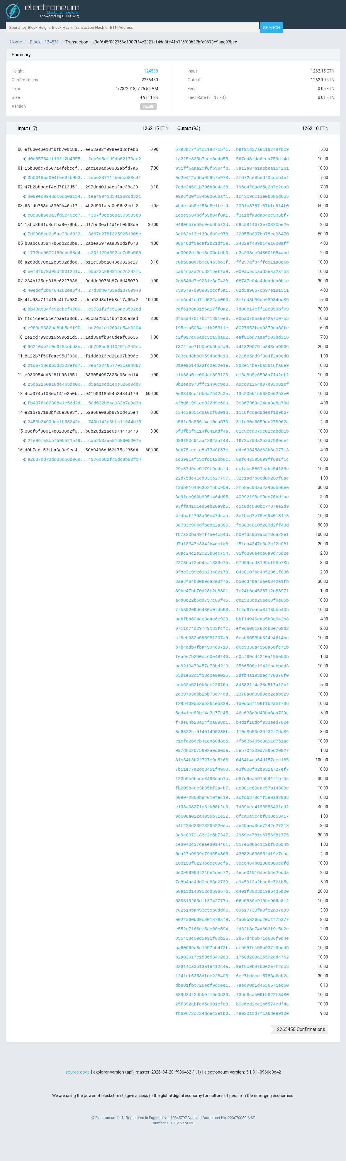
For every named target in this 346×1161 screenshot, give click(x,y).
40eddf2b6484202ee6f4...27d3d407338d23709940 (84, 290)
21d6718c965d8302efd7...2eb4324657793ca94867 (84, 365)
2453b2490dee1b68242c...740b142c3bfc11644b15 (84, 422)
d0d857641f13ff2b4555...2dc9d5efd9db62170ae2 (84, 159)
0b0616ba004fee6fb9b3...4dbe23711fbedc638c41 (84, 178)
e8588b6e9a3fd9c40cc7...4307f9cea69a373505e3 (84, 215)
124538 (151, 71)
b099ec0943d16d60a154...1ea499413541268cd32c (84, 196)
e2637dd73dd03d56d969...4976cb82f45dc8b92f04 (84, 459)
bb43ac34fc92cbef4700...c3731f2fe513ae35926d (84, 309)
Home (16, 42)
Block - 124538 (44, 42)
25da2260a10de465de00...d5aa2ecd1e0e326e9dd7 (84, 384)
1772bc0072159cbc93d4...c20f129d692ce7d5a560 (84, 253)
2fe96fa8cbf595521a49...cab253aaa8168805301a (84, 440)
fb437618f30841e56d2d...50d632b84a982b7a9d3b (84, 403)
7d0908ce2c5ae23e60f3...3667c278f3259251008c (84, 234)
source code (77, 1072)
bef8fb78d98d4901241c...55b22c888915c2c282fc (84, 271)
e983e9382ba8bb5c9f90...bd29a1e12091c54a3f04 (84, 328)
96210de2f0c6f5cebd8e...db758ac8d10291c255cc (84, 347)
